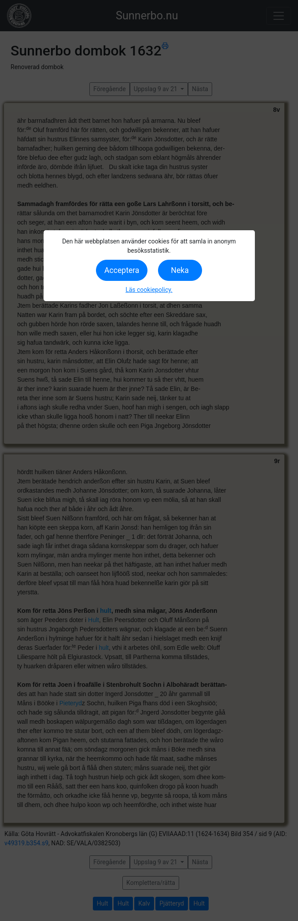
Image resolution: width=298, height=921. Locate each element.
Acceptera (121, 270)
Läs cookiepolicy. (149, 289)
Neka (179, 270)
